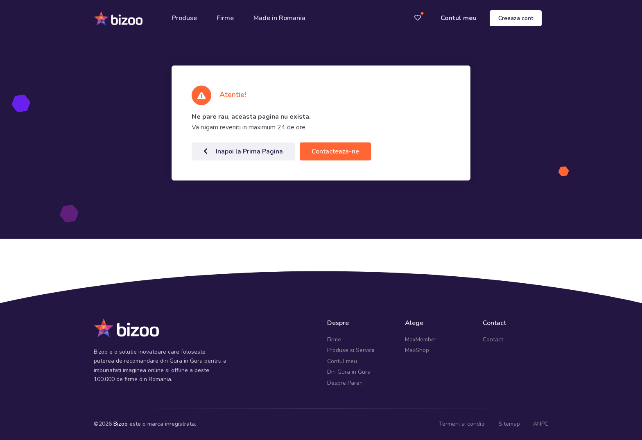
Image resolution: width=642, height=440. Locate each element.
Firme (225, 18)
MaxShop (417, 350)
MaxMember (420, 339)
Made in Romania (280, 18)
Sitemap (509, 424)
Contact (493, 339)
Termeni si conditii (462, 424)
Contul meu (459, 18)
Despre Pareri (345, 382)
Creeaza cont (515, 18)
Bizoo (120, 424)
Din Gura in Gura (349, 372)
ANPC (540, 424)
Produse (184, 18)
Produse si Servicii (350, 350)
